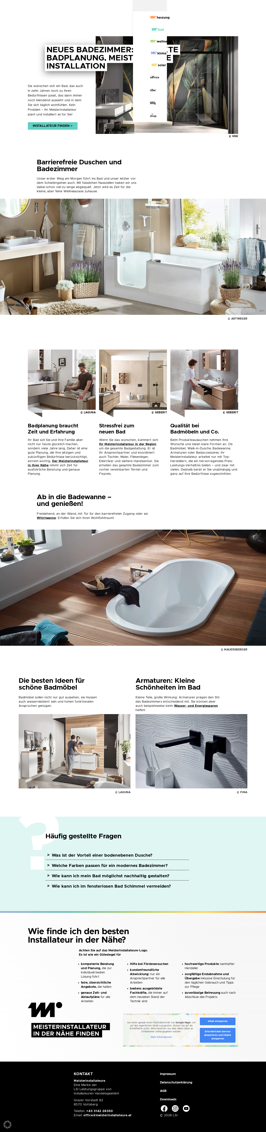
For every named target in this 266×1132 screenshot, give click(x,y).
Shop (220, 21)
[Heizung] (40, 21)
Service (174, 21)
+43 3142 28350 (99, 1111)
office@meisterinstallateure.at (107, 1115)
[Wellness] (95, 21)
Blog (209, 21)
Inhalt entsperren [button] (217, 1021)
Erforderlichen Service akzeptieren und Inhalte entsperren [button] (217, 1035)
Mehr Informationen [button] (161, 1037)
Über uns (193, 21)
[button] (7, 1124)
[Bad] (68, 21)
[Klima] (124, 21)
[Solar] (152, 21)
